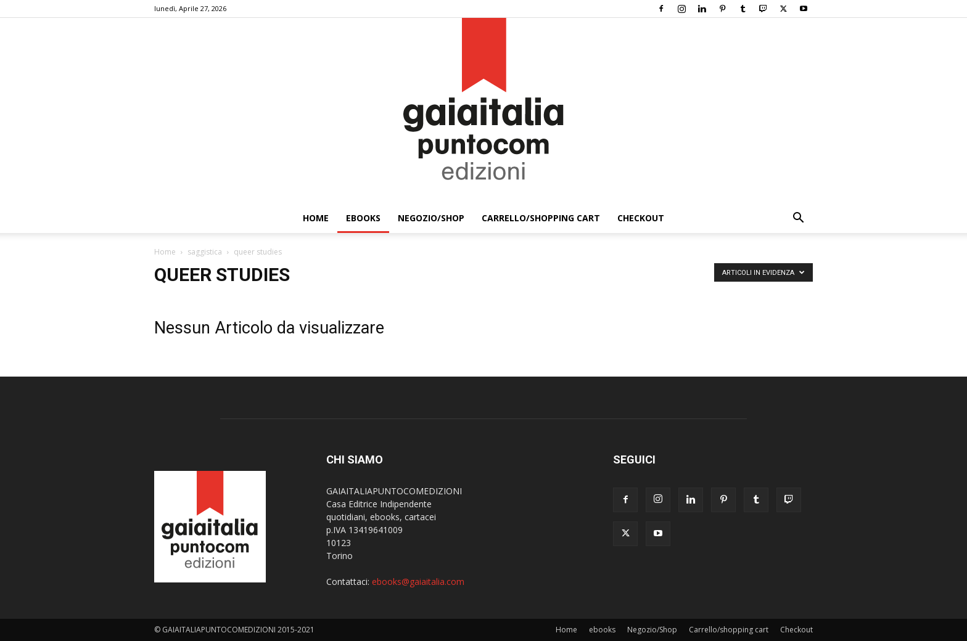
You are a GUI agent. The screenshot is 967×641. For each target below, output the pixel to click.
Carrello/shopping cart (541, 218)
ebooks (363, 218)
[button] (798, 219)
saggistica (204, 252)
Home (316, 218)
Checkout (640, 218)
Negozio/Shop (431, 218)
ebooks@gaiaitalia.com (418, 581)
